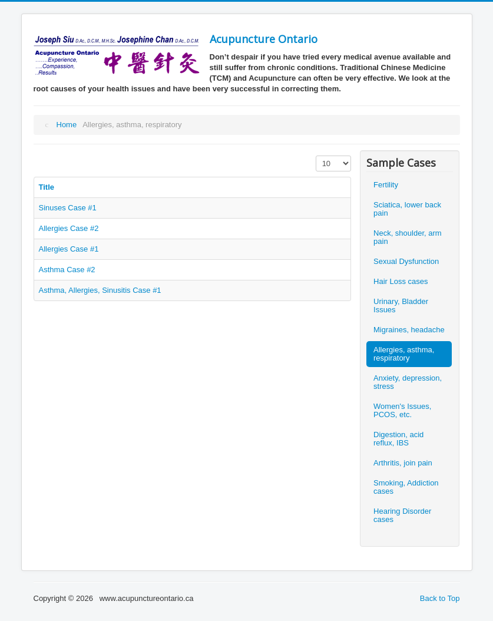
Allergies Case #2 (69, 228)
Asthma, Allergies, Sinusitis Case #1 (100, 290)
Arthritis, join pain (402, 462)
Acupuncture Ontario (263, 39)
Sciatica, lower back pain (407, 208)
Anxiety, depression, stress (407, 382)
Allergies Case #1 (69, 249)
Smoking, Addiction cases (406, 487)
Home (67, 124)
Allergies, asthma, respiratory (403, 353)
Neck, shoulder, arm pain (407, 237)
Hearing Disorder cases (402, 515)
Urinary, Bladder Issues (400, 305)
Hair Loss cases (400, 281)
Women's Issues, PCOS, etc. (402, 410)
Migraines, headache (409, 329)
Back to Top (440, 598)
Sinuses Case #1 (68, 207)
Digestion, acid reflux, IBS (398, 438)
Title (47, 187)
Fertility (385, 184)
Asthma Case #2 (67, 269)
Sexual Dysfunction (406, 261)
